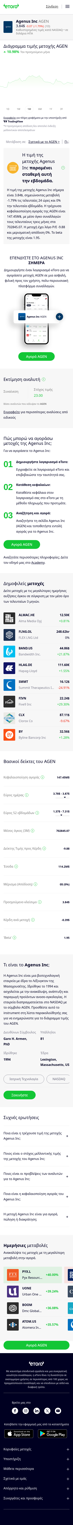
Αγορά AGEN (36, 356)
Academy (38, 562)
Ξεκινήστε (19, 1095)
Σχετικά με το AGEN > (44, 142)
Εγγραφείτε (12, 412)
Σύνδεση (52, 6)
